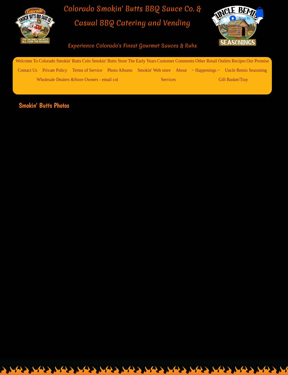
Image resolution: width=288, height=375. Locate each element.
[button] (259, 12)
